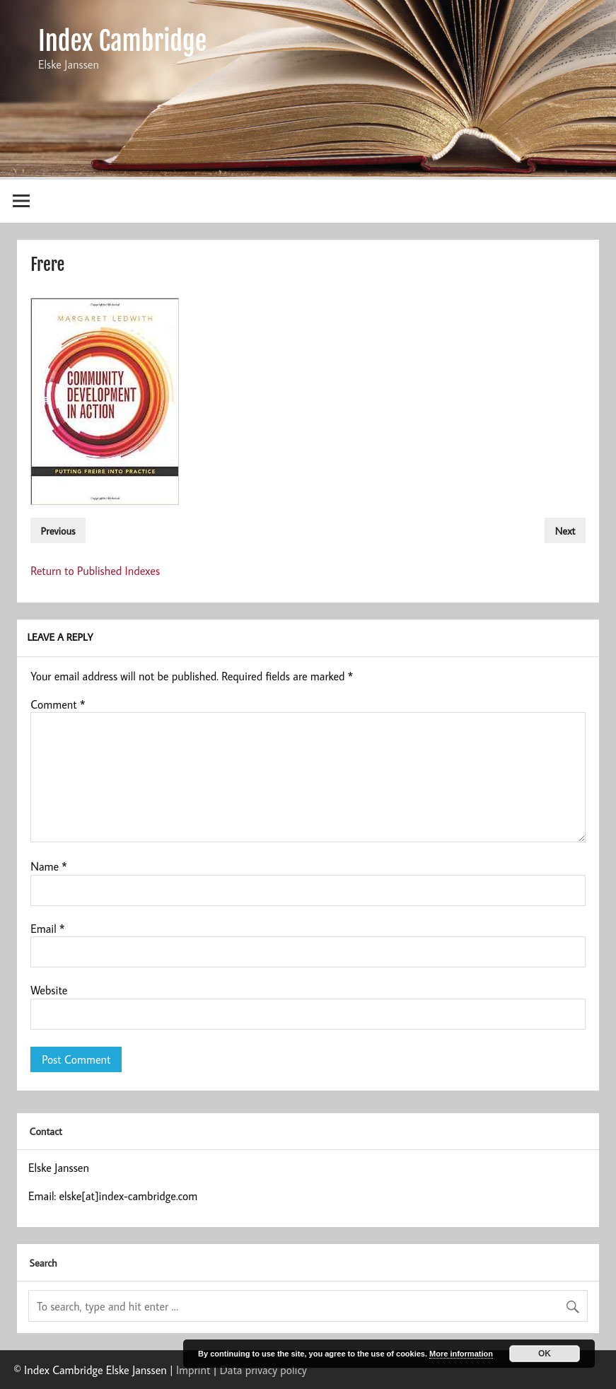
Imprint (193, 1370)
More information (461, 1353)
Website (48, 990)
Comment (57, 704)
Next (565, 530)
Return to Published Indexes (95, 571)
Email (47, 928)
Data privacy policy (263, 1370)
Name (48, 866)
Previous (58, 530)
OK (544, 1354)
